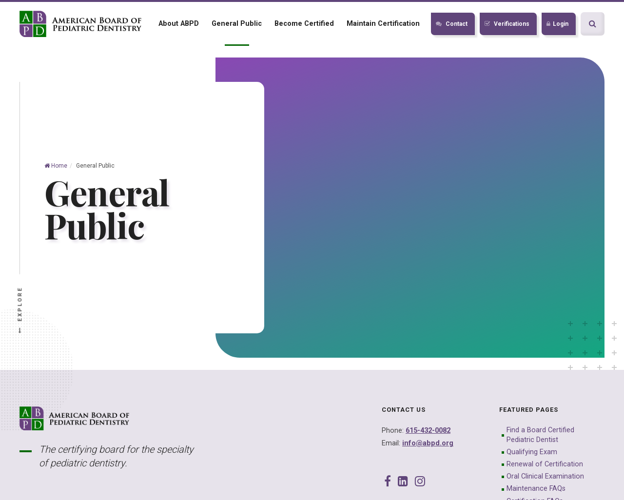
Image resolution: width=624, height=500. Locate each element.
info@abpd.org (427, 443)
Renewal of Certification (545, 464)
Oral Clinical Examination (545, 476)
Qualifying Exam (532, 452)
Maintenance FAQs (536, 488)
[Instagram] (420, 481)
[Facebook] (387, 481)
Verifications (507, 23)
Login (557, 23)
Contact (452, 23)
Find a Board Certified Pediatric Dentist (540, 435)
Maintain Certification (383, 23)
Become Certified (304, 23)
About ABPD (178, 23)
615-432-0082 (428, 430)
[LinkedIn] (403, 481)
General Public (237, 23)
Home (55, 165)
